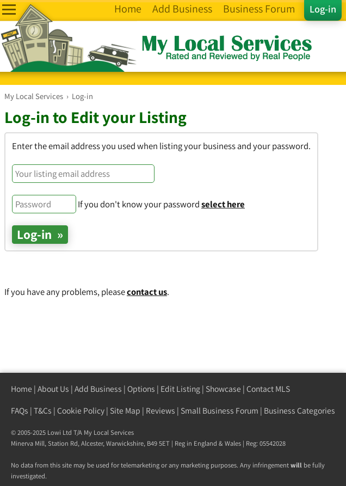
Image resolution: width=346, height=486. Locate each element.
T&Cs (43, 410)
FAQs (19, 410)
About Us (53, 389)
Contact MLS (268, 389)
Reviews (160, 410)
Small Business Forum (219, 410)
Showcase (223, 389)
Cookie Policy (80, 410)
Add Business (98, 389)
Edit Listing (180, 389)
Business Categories (299, 410)
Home (21, 389)
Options (141, 389)
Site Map (125, 410)
